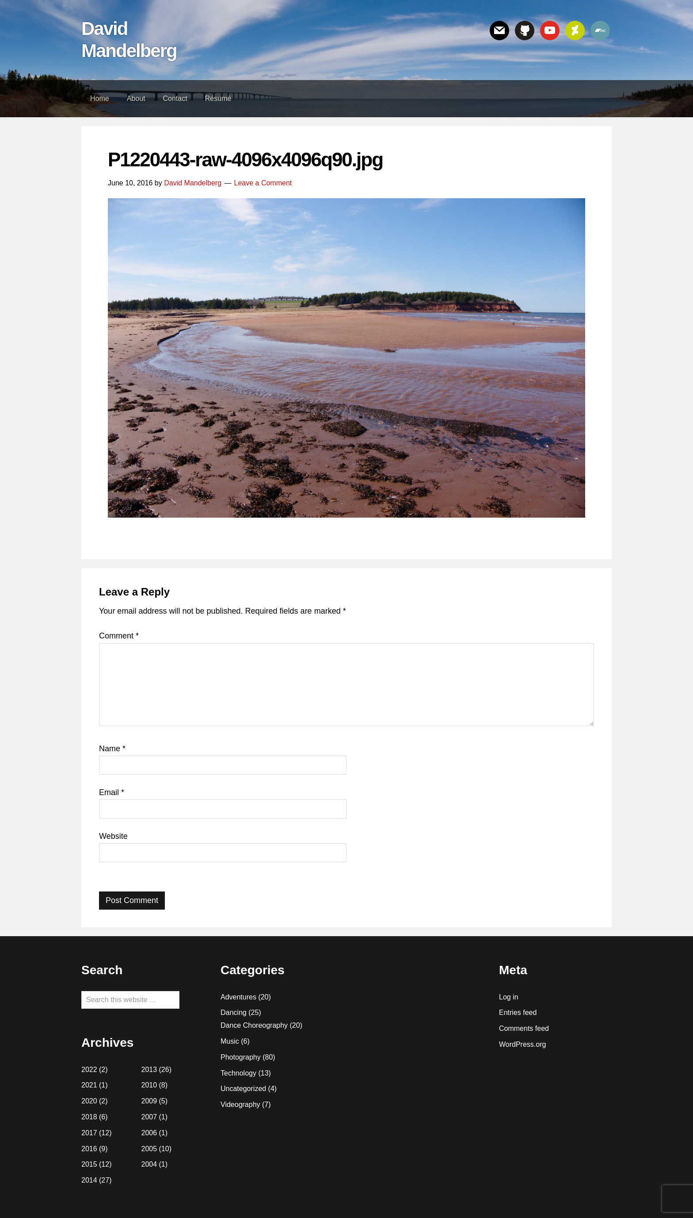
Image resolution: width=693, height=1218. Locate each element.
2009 (149, 1101)
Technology (238, 1073)
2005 (149, 1149)
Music (230, 1041)
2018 (89, 1117)
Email (111, 792)
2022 (89, 1069)
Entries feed (518, 1012)
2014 (89, 1180)
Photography (241, 1057)
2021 (89, 1085)
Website (113, 836)
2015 (89, 1164)
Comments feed (524, 1028)
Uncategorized (243, 1088)
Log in (508, 997)
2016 (89, 1149)
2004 (149, 1164)
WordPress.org (522, 1044)
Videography (240, 1104)
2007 (149, 1117)
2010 (149, 1085)
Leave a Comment (263, 183)
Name (112, 748)
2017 (89, 1133)
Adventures (238, 997)
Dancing (234, 1012)
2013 (149, 1069)
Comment (119, 635)
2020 (89, 1101)
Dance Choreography (254, 1025)
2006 (149, 1133)
